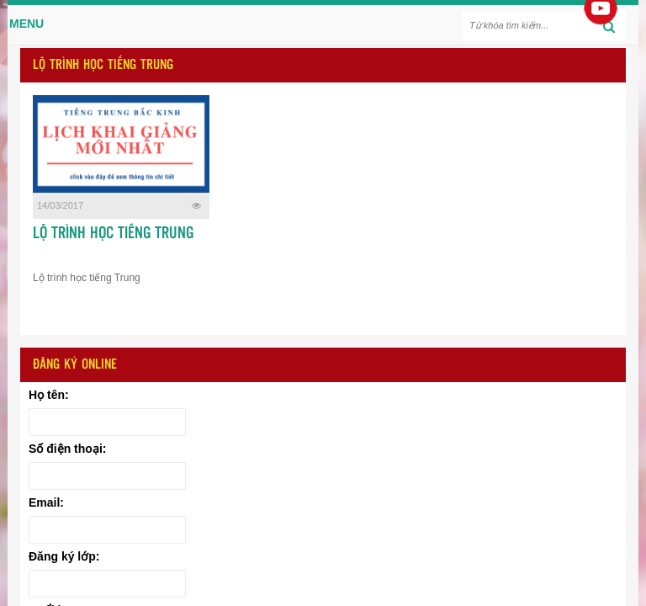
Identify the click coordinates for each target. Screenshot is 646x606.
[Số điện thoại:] (107, 476)
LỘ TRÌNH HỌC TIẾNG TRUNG (113, 234)
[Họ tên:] (107, 422)
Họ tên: (49, 394)
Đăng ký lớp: (64, 556)
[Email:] (107, 530)
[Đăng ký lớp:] (107, 584)
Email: (46, 502)
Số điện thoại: (67, 448)
